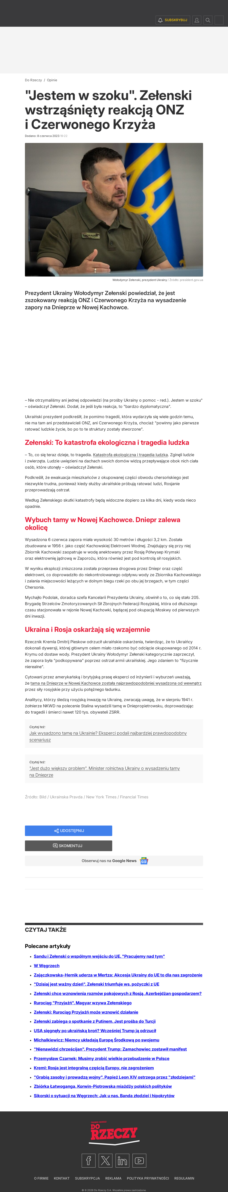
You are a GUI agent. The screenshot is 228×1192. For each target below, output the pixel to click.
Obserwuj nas (106, 846)
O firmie (41, 1164)
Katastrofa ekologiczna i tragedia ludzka (130, 454)
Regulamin (184, 1164)
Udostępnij (72, 831)
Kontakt (62, 1164)
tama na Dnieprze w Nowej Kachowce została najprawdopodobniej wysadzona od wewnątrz (116, 683)
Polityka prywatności (148, 1164)
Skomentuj (163, 831)
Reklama (113, 1164)
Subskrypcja (87, 1164)
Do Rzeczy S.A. (103, 1176)
